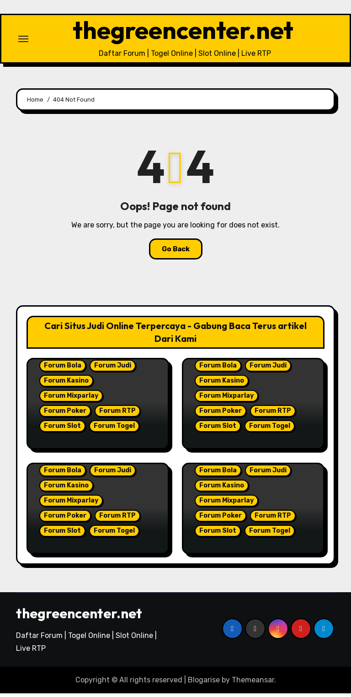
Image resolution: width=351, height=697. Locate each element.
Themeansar (253, 683)
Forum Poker (65, 414)
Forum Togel (114, 429)
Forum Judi (112, 369)
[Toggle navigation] (23, 40)
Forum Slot (62, 429)
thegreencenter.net (183, 31)
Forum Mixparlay (71, 399)
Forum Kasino (66, 384)
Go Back (176, 252)
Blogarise (204, 683)
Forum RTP (117, 414)
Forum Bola (62, 369)
